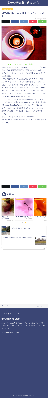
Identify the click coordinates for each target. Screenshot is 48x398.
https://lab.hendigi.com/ (11, 332)
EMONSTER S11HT (7, 9)
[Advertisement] (24, 156)
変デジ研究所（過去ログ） (24, 2)
